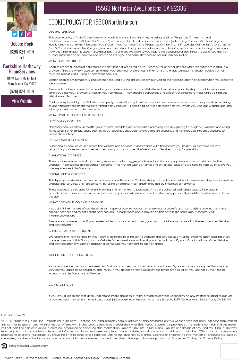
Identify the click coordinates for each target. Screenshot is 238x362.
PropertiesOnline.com (61, 321)
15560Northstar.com (115, 22)
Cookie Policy (60, 358)
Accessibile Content (116, 358)
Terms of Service (37, 358)
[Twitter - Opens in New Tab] (14, 34)
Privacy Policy (212, 338)
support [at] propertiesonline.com (123, 299)
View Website (22, 101)
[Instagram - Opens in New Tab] (29, 34)
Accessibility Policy (86, 358)
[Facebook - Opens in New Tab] (22, 34)
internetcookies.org (62, 215)
